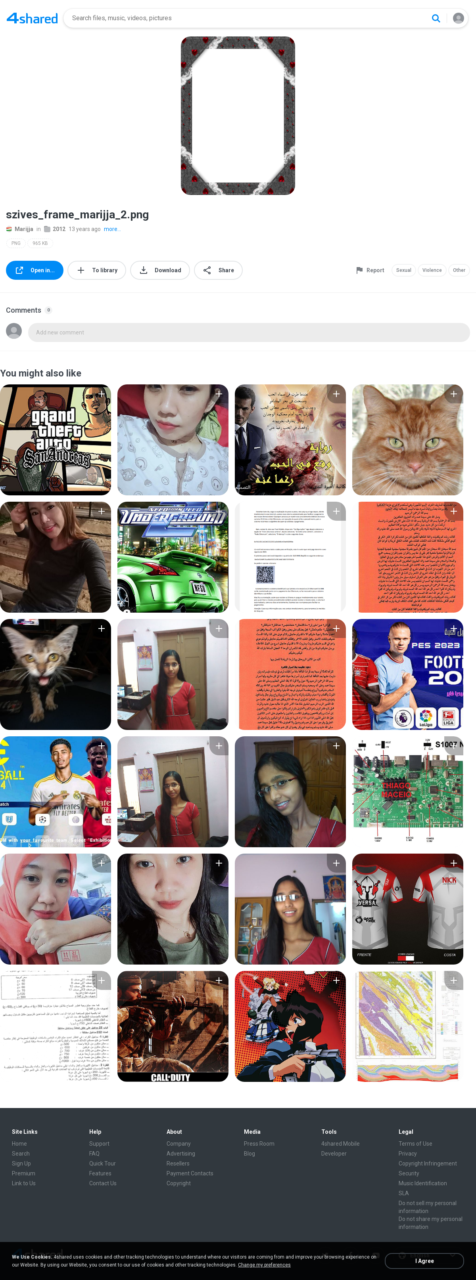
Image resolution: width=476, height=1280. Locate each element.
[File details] (55, 439)
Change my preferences (264, 1265)
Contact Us (103, 1183)
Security (409, 1173)
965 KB (40, 243)
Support (99, 1144)
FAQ (94, 1153)
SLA (404, 1193)
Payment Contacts (190, 1173)
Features (100, 1173)
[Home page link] (32, 18)
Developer (334, 1153)
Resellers (178, 1163)
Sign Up (21, 1163)
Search (21, 1153)
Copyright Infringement (428, 1163)
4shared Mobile (340, 1144)
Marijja (19, 229)
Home (19, 1144)
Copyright (179, 1183)
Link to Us (24, 1183)
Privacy (408, 1153)
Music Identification (423, 1183)
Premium (23, 1173)
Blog (249, 1153)
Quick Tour (102, 1163)
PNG (16, 243)
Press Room (259, 1144)
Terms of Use (415, 1144)
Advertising (181, 1153)
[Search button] (435, 18)
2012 (54, 229)
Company (179, 1144)
